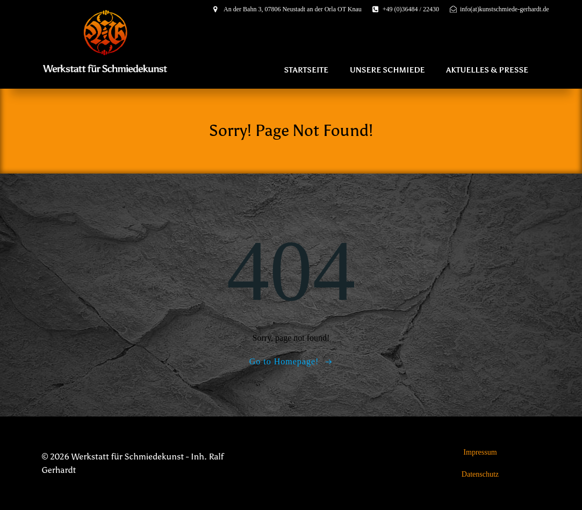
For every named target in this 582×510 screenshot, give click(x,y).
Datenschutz (480, 474)
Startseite (306, 70)
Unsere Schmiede (387, 70)
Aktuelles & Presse (487, 70)
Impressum (480, 452)
